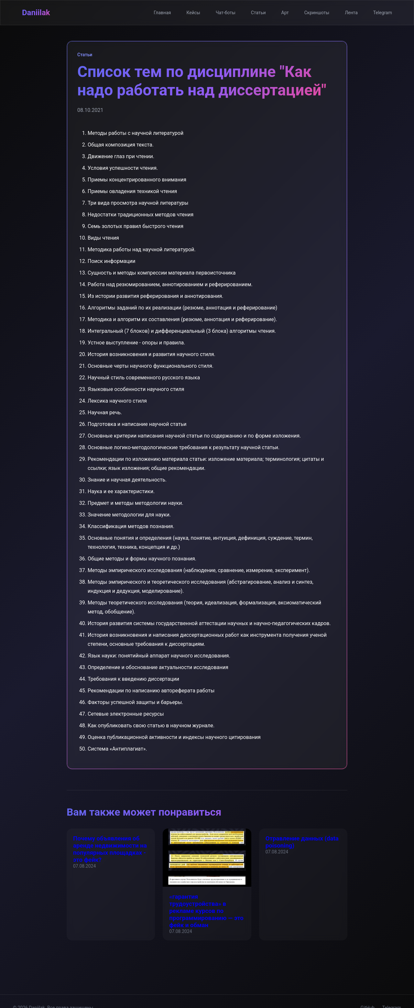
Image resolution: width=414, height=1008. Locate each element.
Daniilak (36, 12)
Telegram (382, 12)
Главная (162, 12)
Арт (285, 12)
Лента (351, 12)
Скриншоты (316, 12)
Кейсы (193, 12)
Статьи (258, 12)
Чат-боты (225, 12)
